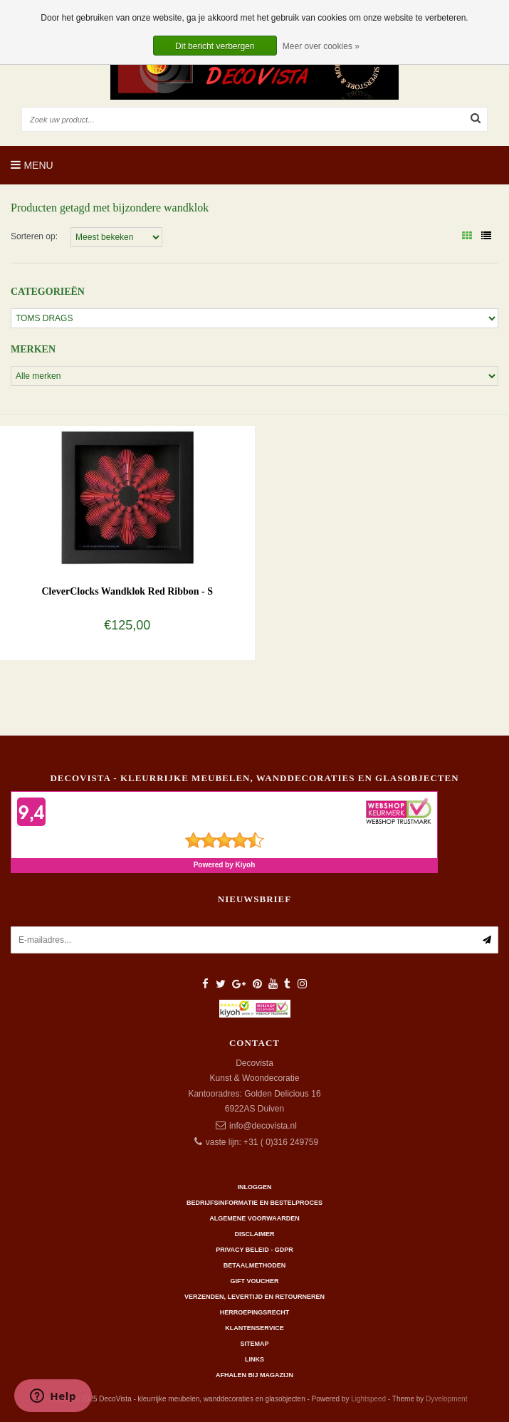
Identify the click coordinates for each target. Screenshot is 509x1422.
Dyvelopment (446, 1399)
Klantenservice (254, 1328)
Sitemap (254, 1343)
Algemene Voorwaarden (254, 1218)
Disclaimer (255, 1234)
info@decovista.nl (263, 1126)
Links (254, 1359)
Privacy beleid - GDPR (254, 1249)
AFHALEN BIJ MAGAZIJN (254, 1375)
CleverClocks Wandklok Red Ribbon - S (127, 591)
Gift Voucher (254, 1281)
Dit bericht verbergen (214, 46)
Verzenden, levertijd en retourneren (254, 1296)
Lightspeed (368, 1399)
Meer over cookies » (321, 46)
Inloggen (254, 1187)
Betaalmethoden (254, 1265)
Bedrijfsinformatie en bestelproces (254, 1202)
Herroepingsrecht (255, 1312)
